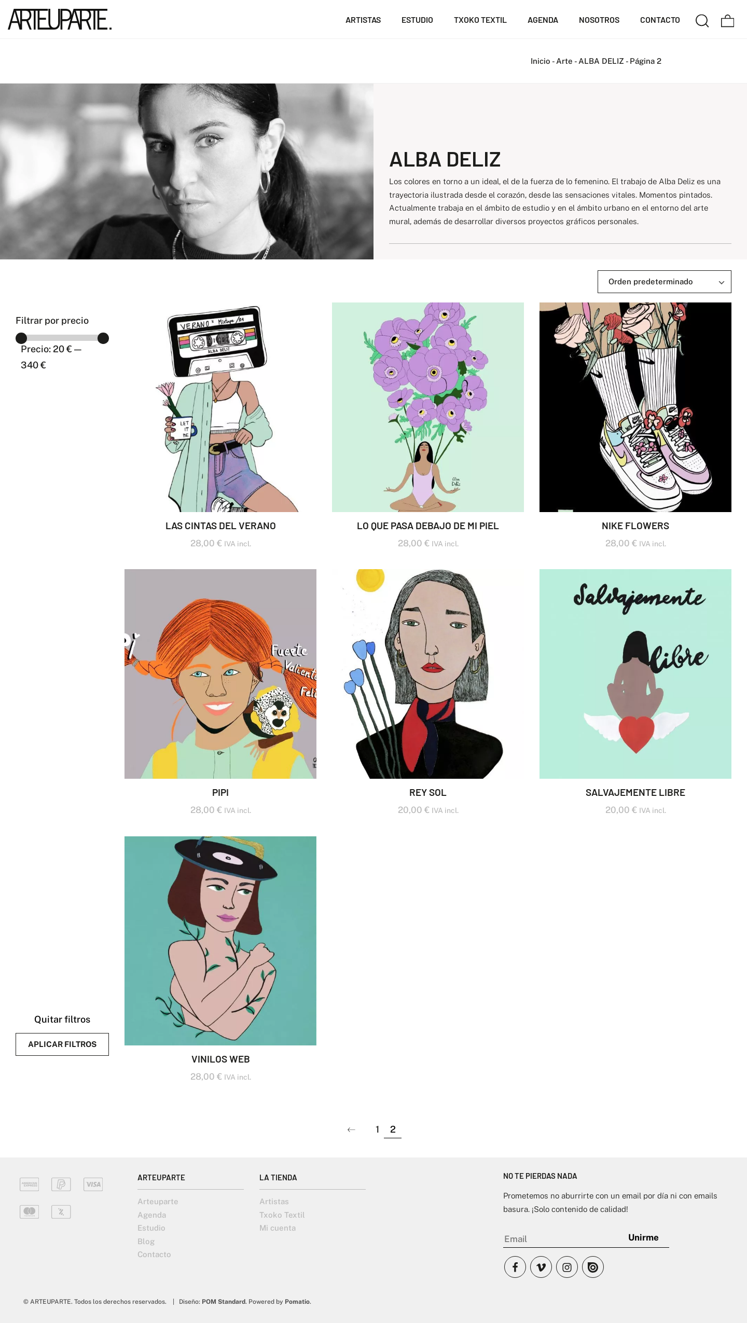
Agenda (151, 1214)
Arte (564, 61)
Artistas (274, 1201)
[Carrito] (728, 19)
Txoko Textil (282, 1214)
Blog (146, 1241)
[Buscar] (702, 19)
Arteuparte (157, 1201)
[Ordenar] (664, 281)
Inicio (540, 61)
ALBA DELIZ (601, 61)
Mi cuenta (277, 1227)
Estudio (151, 1227)
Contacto (154, 1254)
